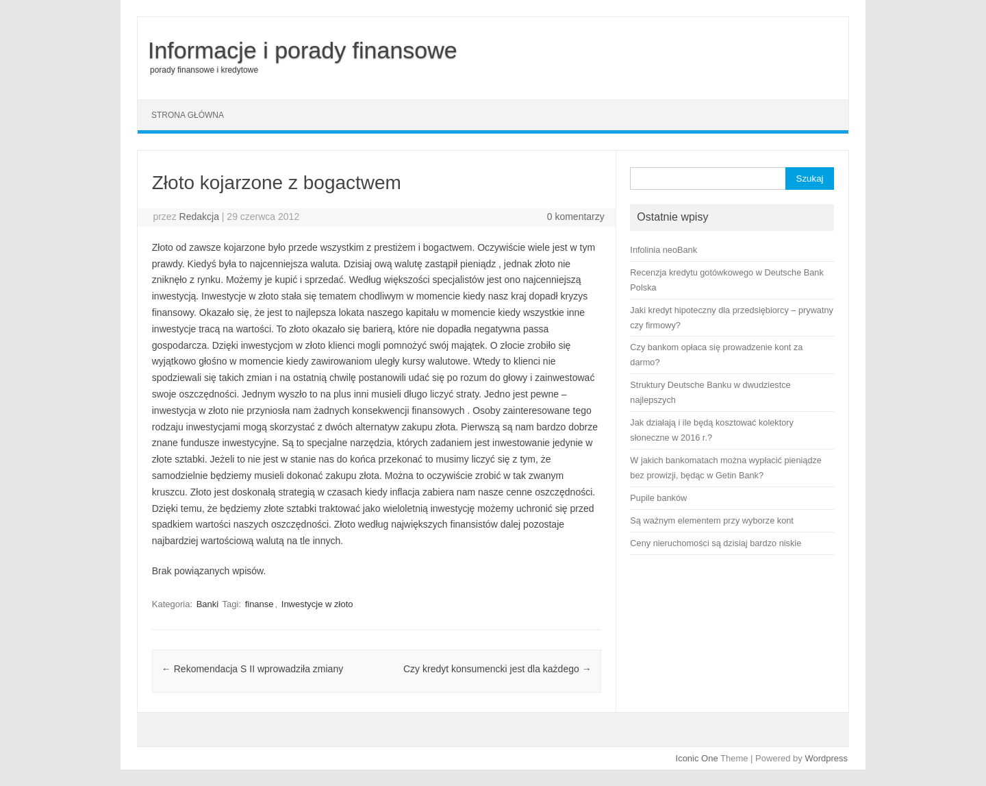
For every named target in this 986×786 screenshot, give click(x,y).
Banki (208, 604)
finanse (259, 604)
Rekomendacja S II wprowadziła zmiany (252, 668)
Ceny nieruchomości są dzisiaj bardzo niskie (715, 543)
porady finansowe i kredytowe (204, 70)
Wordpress (826, 758)
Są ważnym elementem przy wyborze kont (712, 520)
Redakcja (199, 216)
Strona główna (187, 115)
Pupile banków (658, 498)
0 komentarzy (576, 216)
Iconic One (697, 758)
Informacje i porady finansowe (302, 50)
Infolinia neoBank (663, 250)
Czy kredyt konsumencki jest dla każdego (497, 668)
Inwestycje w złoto (317, 604)
